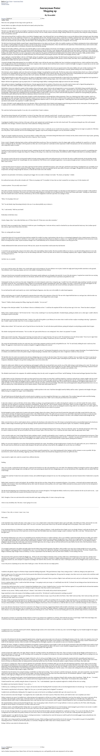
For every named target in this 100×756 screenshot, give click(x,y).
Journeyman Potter (18, 1)
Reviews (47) (4, 3)
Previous (3, 18)
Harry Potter (9, 1)
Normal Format (5, 4)
